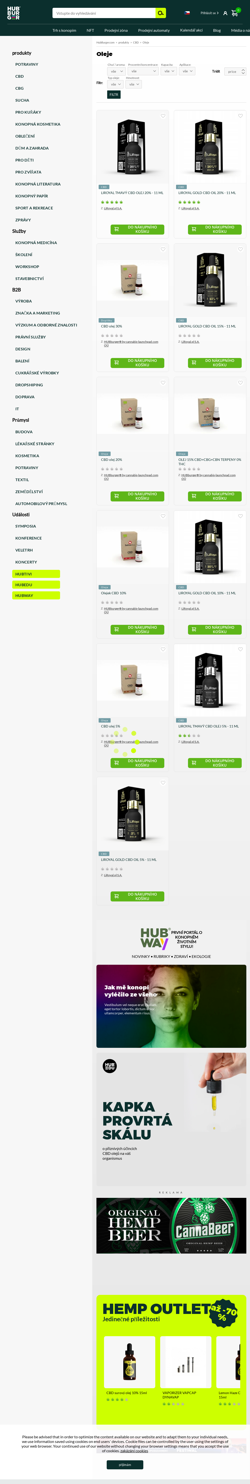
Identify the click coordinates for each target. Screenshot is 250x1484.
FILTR (114, 94)
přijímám (125, 1465)
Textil (22, 479)
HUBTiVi (23, 574)
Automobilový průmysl (41, 503)
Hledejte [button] (161, 13)
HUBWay (24, 595)
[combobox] (187, 13)
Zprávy (23, 219)
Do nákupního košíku (146, 230)
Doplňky (106, 321)
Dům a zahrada (32, 148)
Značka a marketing (37, 313)
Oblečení (25, 136)
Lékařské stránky (34, 443)
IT (17, 408)
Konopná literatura (38, 184)
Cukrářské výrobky (37, 372)
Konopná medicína (36, 242)
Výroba (23, 301)
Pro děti (24, 160)
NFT (90, 30)
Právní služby (30, 337)
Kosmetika (27, 455)
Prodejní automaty (154, 30)
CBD (19, 76)
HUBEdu (23, 584)
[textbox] (116, 71)
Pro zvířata (28, 172)
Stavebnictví (29, 278)
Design (22, 349)
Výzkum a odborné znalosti (46, 325)
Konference (28, 538)
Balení (22, 360)
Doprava (24, 396)
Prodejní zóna (116, 30)
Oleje (104, 455)
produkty (123, 42)
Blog (217, 30)
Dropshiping (29, 384)
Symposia (25, 526)
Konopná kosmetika (37, 124)
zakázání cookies (134, 1450)
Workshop (27, 266)
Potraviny (26, 64)
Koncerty (26, 562)
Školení (23, 254)
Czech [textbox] (187, 12)
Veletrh (24, 550)
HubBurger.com (105, 42)
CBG (19, 88)
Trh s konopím (64, 30)
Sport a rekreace (34, 208)
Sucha (22, 100)
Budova (23, 431)
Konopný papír (31, 196)
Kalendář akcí (191, 30)
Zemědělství (29, 491)
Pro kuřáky (28, 112)
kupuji (163, 116)
